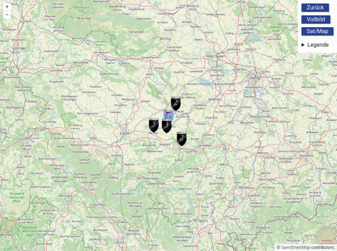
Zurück (315, 7)
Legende (318, 44)
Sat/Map (317, 31)
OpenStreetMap (295, 247)
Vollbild (316, 19)
